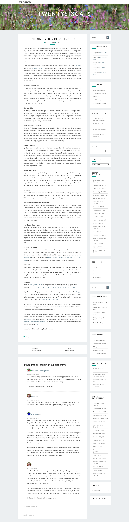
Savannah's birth (98, 195)
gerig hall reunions (79, 2)
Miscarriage (96, 210)
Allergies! (95, 97)
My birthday (96, 220)
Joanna (77, 65)
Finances (95, 207)
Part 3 (49, 287)
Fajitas (95, 247)
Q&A (73, 287)
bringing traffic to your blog (50, 299)
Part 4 (54, 287)
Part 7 (69, 287)
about (69, 2)
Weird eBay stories (98, 202)
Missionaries (96, 235)
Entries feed (96, 271)
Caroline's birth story (99, 180)
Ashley (59, 42)
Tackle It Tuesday (52, 257)
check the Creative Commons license (35, 322)
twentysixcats (25, 2)
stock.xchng (29, 319)
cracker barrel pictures (93, 2)
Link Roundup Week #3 (99, 103)
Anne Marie (34, 414)
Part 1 (38, 287)
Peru (94, 232)
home (63, 2)
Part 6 (64, 287)
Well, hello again (98, 100)
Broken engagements (99, 250)
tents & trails (106, 2)
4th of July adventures (99, 238)
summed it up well (37, 68)
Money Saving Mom (36, 285)
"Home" (95, 243)
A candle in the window (99, 93)
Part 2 (43, 287)
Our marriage (97, 192)
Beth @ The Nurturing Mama (40, 371)
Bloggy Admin (30, 337)
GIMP (37, 324)
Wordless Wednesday (65, 257)
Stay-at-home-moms (99, 226)
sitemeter (61, 307)
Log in (95, 267)
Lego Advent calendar (99, 90)
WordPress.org (97, 277)
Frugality (95, 217)
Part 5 (59, 287)
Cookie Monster (97, 185)
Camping (95, 213)
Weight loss (96, 198)
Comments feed (97, 274)
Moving (95, 223)
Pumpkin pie (96, 188)
